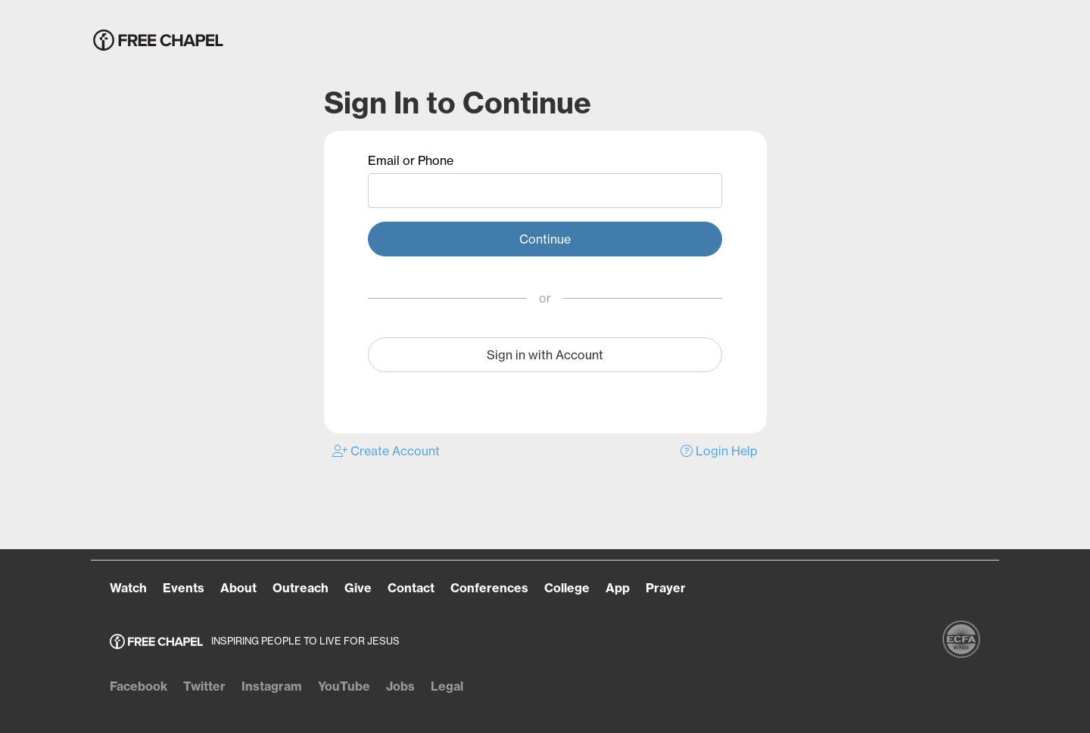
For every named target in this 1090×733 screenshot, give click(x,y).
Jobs (400, 686)
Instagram (271, 686)
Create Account (386, 450)
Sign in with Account (545, 354)
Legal (447, 686)
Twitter (204, 686)
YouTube (344, 686)
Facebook (138, 686)
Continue (545, 239)
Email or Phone (410, 160)
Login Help (719, 450)
